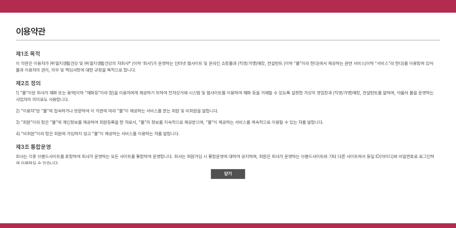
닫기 (228, 173)
